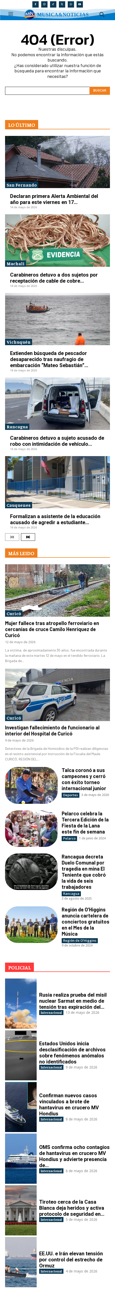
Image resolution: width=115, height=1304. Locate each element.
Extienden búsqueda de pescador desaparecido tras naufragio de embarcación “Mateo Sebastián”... (49, 359)
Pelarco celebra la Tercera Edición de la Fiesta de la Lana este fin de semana (85, 822)
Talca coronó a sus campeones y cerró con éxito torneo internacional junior (84, 779)
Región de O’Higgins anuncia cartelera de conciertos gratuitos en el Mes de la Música (85, 921)
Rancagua (17, 426)
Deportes (70, 795)
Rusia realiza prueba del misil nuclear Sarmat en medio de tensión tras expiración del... (73, 1001)
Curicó (14, 613)
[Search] (99, 91)
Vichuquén (19, 342)
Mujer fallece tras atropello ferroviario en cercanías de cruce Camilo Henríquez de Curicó (52, 629)
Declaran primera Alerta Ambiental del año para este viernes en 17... (54, 199)
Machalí (16, 263)
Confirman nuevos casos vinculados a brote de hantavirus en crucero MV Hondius (69, 1104)
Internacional (51, 1012)
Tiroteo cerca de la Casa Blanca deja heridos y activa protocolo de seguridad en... (71, 1208)
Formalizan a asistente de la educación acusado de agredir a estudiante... (55, 519)
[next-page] (28, 537)
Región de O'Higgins (79, 940)
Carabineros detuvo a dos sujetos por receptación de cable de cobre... (54, 278)
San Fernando (22, 185)
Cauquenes (19, 505)
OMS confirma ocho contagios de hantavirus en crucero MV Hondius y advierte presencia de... (74, 1156)
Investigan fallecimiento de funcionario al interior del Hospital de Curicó (52, 730)
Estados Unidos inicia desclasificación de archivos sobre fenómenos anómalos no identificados (72, 1053)
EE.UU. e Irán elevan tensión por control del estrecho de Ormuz (71, 1260)
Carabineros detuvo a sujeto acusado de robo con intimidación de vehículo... (57, 441)
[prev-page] (12, 537)
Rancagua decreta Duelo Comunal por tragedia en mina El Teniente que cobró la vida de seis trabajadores (84, 871)
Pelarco (69, 838)
